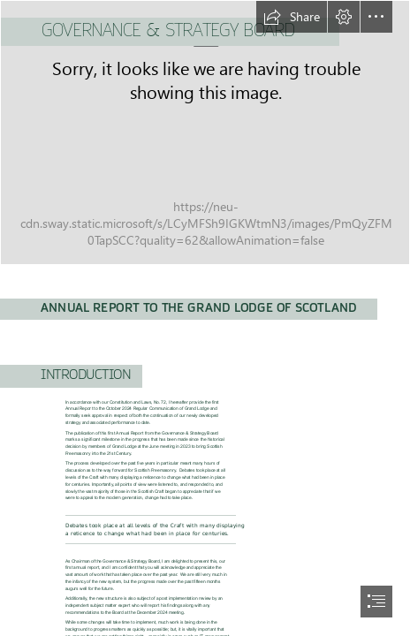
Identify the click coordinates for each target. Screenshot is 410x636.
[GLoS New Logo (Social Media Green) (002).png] (205, 132)
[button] (291, 17)
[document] (205, 318)
